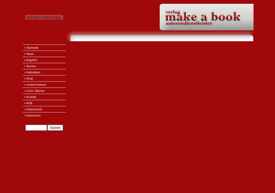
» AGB (28, 103)
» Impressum (32, 115)
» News (29, 53)
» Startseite (31, 47)
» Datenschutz (33, 109)
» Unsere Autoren (35, 84)
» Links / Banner (34, 90)
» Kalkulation (32, 72)
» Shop (28, 78)
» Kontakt (30, 97)
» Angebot (30, 60)
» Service (30, 66)
